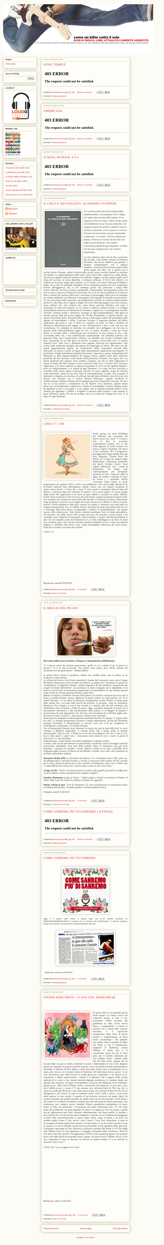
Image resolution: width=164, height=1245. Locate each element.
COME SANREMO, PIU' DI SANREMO (69, 858)
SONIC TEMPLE (54, 64)
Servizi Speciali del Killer (16, 190)
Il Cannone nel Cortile (60, 804)
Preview (8, 186)
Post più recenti (51, 1228)
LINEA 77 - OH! (54, 423)
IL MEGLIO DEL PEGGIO (60, 608)
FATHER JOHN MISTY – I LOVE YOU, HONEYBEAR (79, 997)
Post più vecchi (120, 1228)
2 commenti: (82, 801)
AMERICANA (52, 111)
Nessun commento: (85, 92)
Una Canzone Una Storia (16, 195)
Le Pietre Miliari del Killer (16, 177)
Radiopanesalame (59, 96)
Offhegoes (12, 214)
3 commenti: (82, 589)
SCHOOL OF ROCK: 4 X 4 (60, 157)
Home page (85, 1228)
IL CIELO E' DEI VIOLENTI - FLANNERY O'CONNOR (79, 203)
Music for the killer (59, 593)
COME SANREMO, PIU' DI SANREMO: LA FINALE (78, 811)
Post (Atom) (90, 1237)
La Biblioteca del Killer (61, 409)
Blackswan (13, 209)
